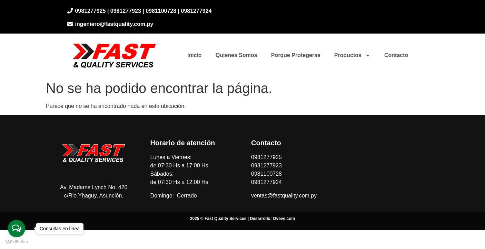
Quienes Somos (236, 55)
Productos (352, 55)
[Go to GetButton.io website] (17, 242)
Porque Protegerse (295, 55)
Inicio (194, 55)
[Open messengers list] (16, 228)
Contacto (396, 55)
